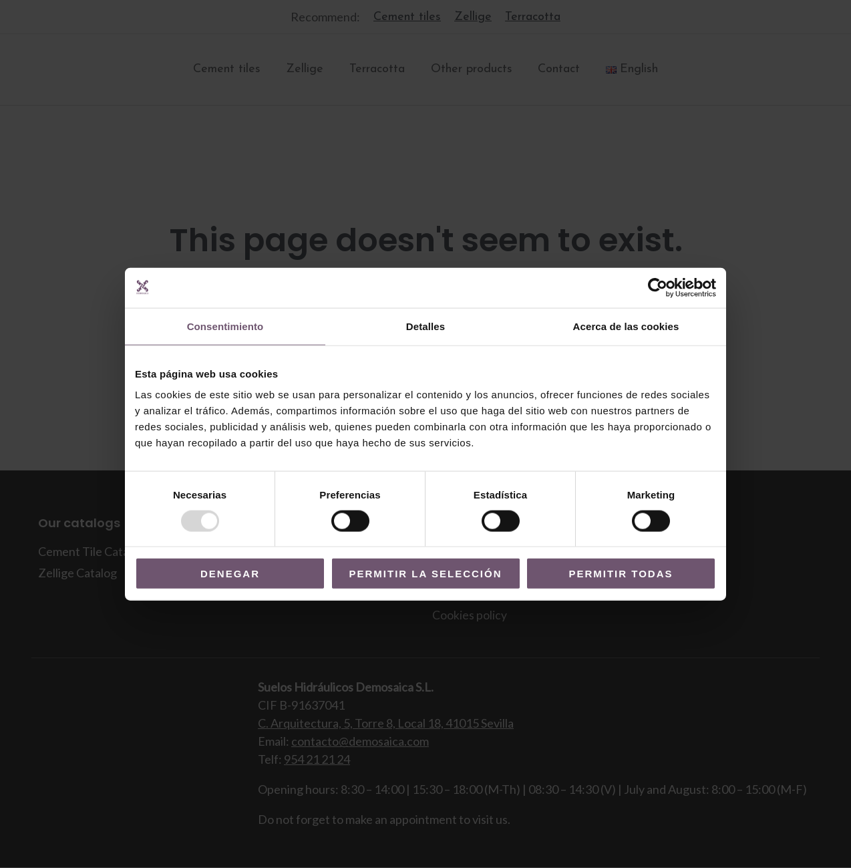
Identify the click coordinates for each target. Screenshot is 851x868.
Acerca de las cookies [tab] (626, 325)
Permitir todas (620, 573)
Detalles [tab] (425, 325)
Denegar (230, 573)
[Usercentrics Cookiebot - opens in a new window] (657, 287)
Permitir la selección (425, 573)
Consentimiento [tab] (225, 325)
